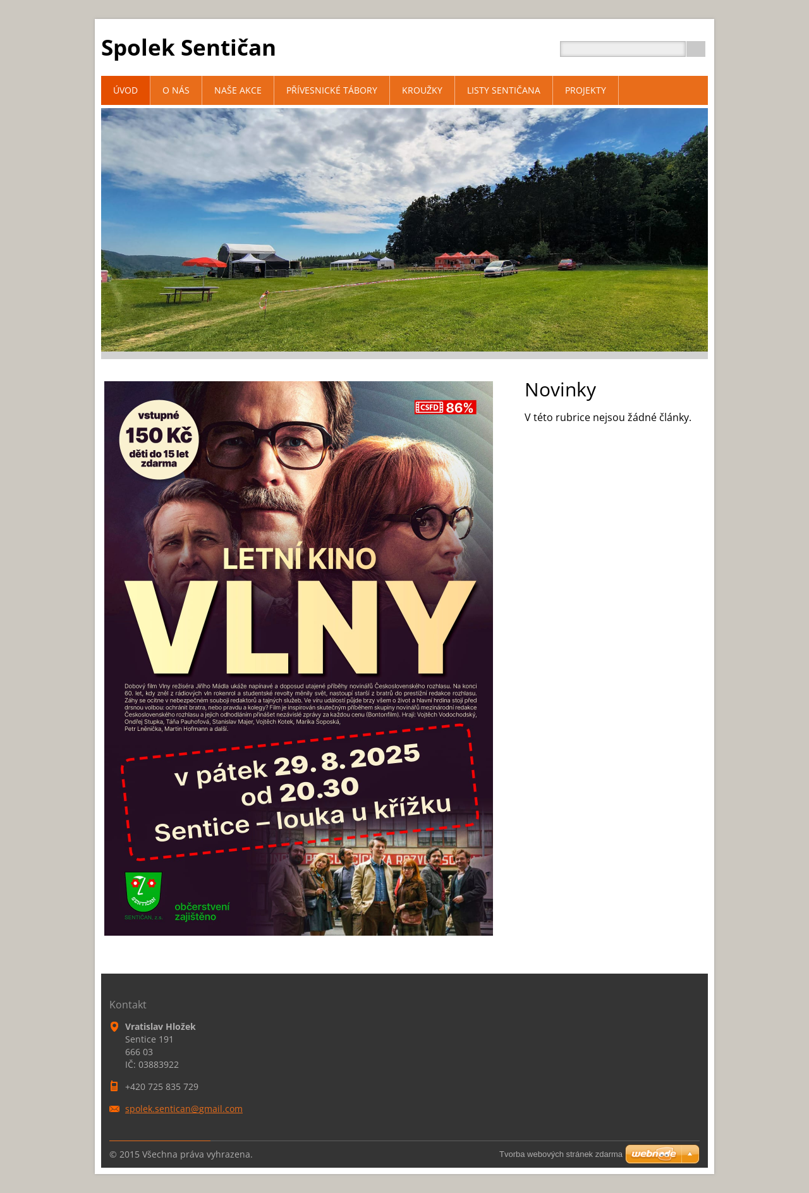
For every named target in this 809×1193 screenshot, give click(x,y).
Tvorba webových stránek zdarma (561, 1154)
